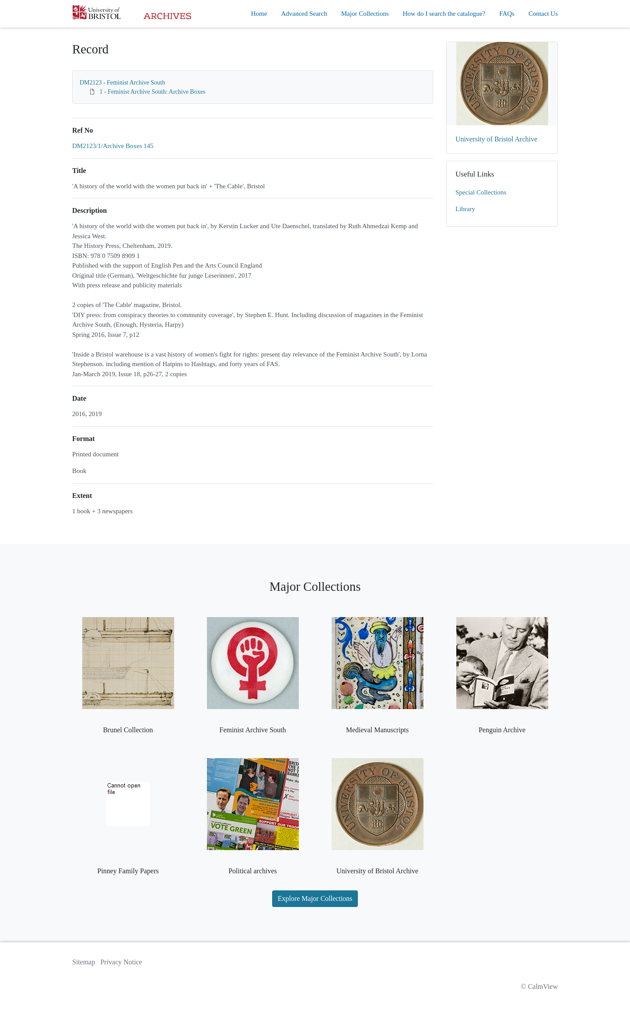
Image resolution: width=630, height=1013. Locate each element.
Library (465, 208)
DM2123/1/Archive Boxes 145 (113, 145)
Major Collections (365, 13)
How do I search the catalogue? (444, 13)
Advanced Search (304, 13)
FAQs (506, 13)
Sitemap (83, 962)
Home (259, 13)
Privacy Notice (121, 962)
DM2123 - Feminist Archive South (122, 82)
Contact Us (543, 13)
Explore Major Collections (315, 898)
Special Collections (480, 192)
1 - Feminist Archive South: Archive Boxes (153, 91)
